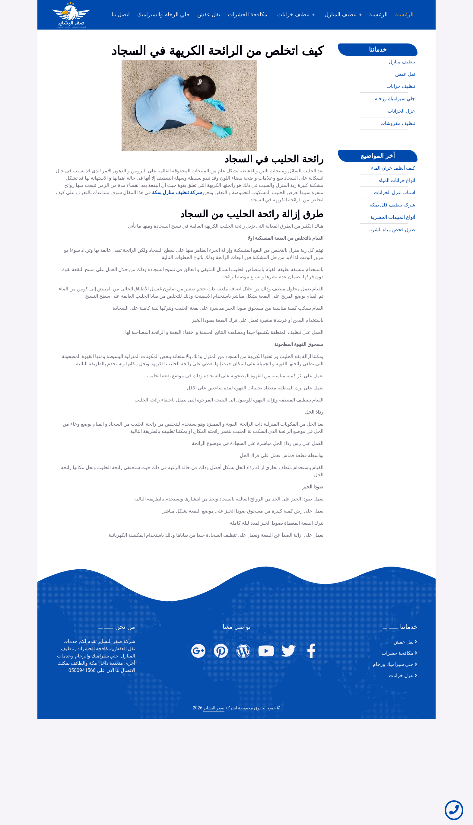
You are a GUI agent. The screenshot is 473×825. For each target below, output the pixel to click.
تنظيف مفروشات (397, 145)
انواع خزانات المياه (397, 202)
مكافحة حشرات (398, 653)
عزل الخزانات (401, 133)
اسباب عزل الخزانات (394, 215)
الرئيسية (404, 14)
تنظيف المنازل (341, 14)
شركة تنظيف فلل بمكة (392, 227)
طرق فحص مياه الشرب (391, 251)
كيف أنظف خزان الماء (393, 190)
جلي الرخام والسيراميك (163, 14)
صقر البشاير (213, 708)
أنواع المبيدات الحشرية (392, 239)
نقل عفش (208, 14)
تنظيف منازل (402, 84)
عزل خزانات (401, 675)
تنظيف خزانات (293, 14)
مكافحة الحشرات (247, 14)
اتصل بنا (121, 14)
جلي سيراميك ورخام (394, 120)
